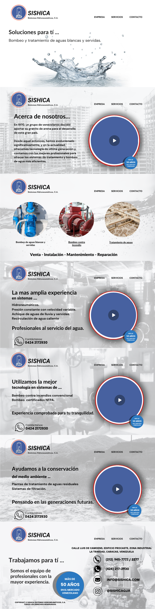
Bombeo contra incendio (76, 244)
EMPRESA (99, 17)
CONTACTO (136, 17)
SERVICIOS (117, 17)
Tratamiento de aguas (121, 242)
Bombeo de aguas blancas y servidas (30, 244)
